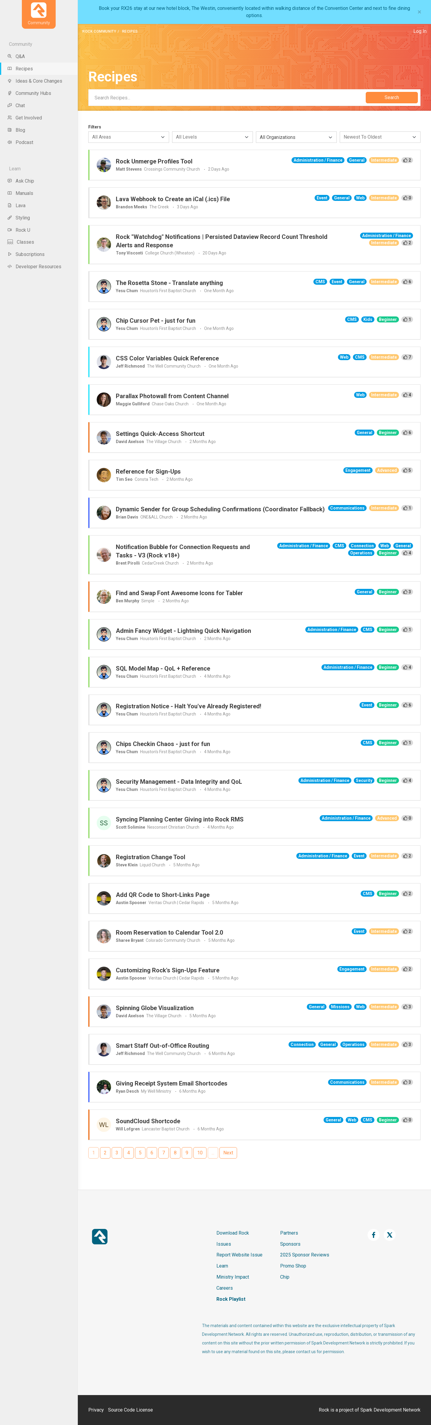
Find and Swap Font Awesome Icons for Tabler (179, 593)
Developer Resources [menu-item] (34, 266)
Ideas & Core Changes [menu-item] (34, 81)
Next (228, 1153)
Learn (222, 1266)
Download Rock (232, 1233)
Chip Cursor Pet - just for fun (155, 320)
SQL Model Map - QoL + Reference (163, 668)
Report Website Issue (239, 1255)
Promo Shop (293, 1266)
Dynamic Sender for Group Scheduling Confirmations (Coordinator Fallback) (220, 509)
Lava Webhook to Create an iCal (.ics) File (173, 199)
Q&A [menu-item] (16, 56)
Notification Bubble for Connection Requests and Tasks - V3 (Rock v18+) (183, 551)
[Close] (419, 12)
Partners (289, 1233)
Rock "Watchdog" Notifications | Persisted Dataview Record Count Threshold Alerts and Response (221, 241)
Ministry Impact (232, 1277)
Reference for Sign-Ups (148, 471)
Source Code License (130, 1410)
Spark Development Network (390, 1410)
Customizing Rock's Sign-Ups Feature (167, 970)
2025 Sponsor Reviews (304, 1255)
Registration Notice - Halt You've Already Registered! (188, 706)
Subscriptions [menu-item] (26, 254)
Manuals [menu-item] (20, 193)
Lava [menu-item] (16, 205)
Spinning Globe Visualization (155, 1008)
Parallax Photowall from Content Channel (172, 396)
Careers (224, 1288)
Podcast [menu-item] (20, 142)
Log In (420, 31)
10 (200, 1153)
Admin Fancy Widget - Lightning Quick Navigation (183, 630)
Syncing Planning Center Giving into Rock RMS (180, 819)
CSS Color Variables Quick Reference (167, 358)
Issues (223, 1244)
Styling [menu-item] (18, 218)
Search (392, 97)
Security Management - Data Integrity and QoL (179, 781)
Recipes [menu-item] (20, 69)
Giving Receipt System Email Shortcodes (171, 1083)
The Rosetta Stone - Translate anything (169, 282)
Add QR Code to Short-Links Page (163, 894)
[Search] (227, 97)
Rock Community (99, 31)
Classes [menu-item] (20, 242)
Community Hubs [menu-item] (29, 93)
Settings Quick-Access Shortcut (160, 433)
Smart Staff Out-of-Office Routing (162, 1045)
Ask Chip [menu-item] (20, 181)
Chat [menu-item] (16, 105)
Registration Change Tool (150, 857)
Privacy (96, 1410)
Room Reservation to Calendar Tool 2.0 (169, 932)
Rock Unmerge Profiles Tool (154, 161)
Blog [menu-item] (16, 130)
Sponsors (290, 1244)
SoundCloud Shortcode (148, 1121)
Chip (284, 1277)
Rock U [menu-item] (18, 230)
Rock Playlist (230, 1299)
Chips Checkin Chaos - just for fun (163, 744)
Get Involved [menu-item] (24, 118)
